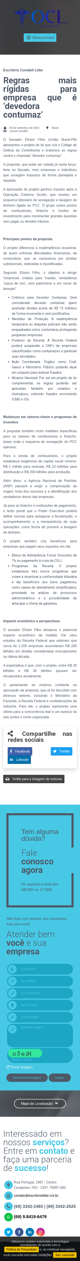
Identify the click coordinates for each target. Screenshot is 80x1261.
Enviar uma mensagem (27, 1077)
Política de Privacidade (21, 1249)
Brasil (55, 127)
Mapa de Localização (40, 1104)
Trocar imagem (19, 1067)
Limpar (59, 1077)
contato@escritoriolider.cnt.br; (36, 1195)
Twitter (61, 751)
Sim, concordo (64, 1255)
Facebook (20, 751)
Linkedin (19, 760)
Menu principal (40, 38)
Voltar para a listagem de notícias (34, 779)
